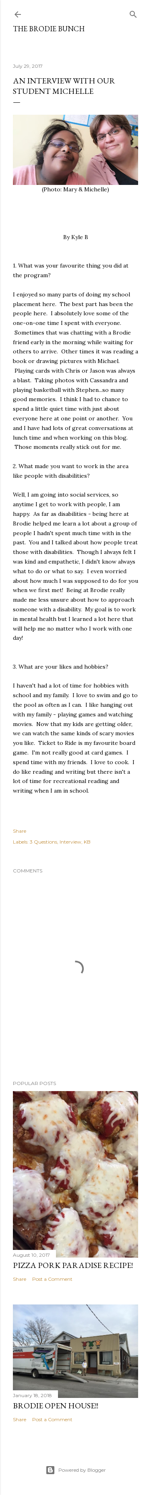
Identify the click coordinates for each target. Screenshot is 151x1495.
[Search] (133, 12)
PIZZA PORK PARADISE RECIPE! (73, 1265)
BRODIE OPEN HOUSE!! (55, 1405)
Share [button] (19, 831)
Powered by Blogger (76, 1470)
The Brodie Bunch (49, 28)
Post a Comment (52, 1279)
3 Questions (43, 842)
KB (87, 842)
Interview (70, 842)
